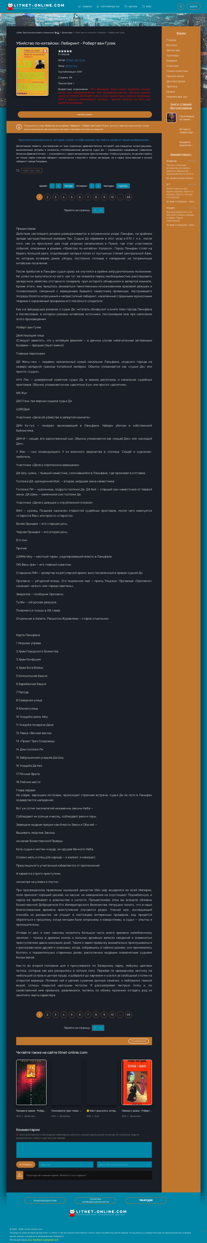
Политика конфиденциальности (95, 1200)
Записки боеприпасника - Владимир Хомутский (181, 178)
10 (112, 197)
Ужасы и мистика (177, 71)
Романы (171, 40)
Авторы (127, 6)
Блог (143, 6)
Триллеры (173, 55)
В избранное (138, 1041)
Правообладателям (50, 1200)
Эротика (172, 86)
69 (128, 197)
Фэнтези (172, 45)
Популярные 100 (104, 6)
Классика (172, 66)
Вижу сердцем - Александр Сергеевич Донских (181, 201)
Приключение (175, 76)
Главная (81, 6)
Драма (171, 91)
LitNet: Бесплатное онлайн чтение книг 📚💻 (37, 32)
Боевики (172, 60)
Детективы (173, 50)
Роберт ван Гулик (75, 60)
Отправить (25, 1164)
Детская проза (176, 81)
